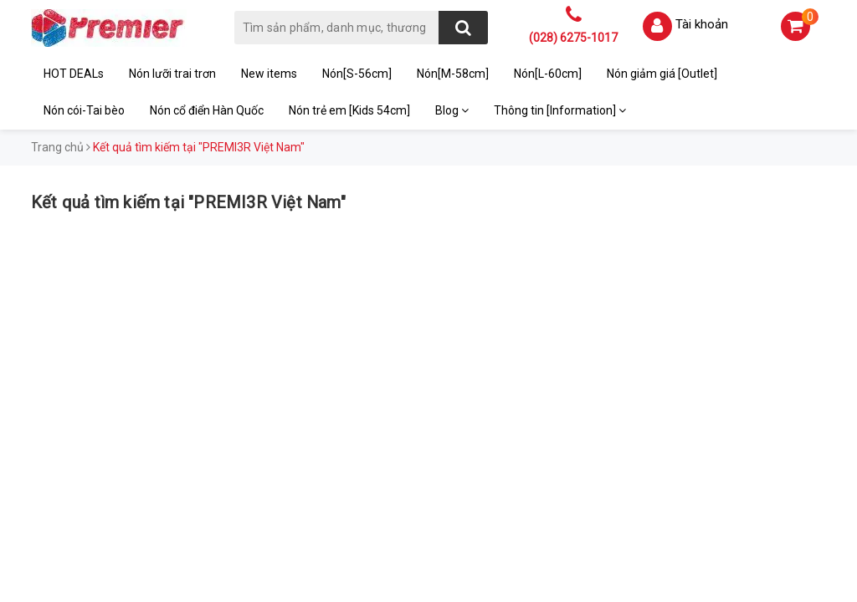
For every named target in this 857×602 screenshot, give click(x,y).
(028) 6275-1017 (573, 37)
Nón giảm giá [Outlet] (662, 73)
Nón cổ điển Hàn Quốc (207, 110)
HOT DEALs (74, 73)
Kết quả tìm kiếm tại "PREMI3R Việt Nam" (188, 202)
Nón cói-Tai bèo (84, 110)
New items (269, 73)
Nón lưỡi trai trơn (172, 73)
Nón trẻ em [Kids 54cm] (349, 110)
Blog (452, 110)
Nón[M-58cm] (453, 73)
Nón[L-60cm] (548, 73)
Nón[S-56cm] (357, 73)
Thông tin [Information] (560, 110)
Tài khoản (701, 24)
